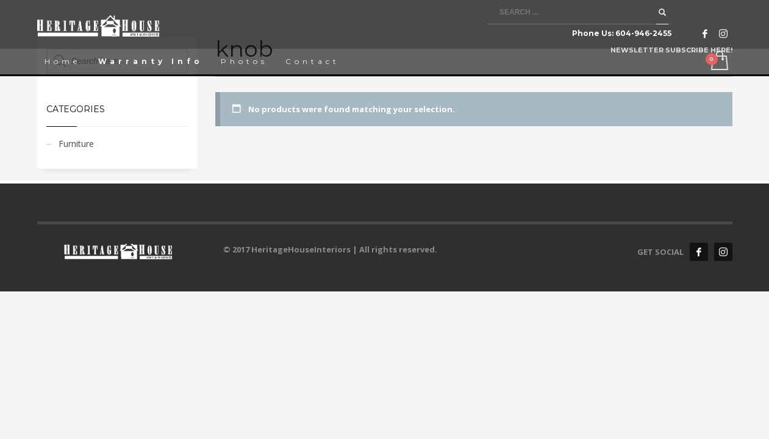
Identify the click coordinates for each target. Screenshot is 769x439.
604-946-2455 (643, 33)
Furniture (76, 143)
